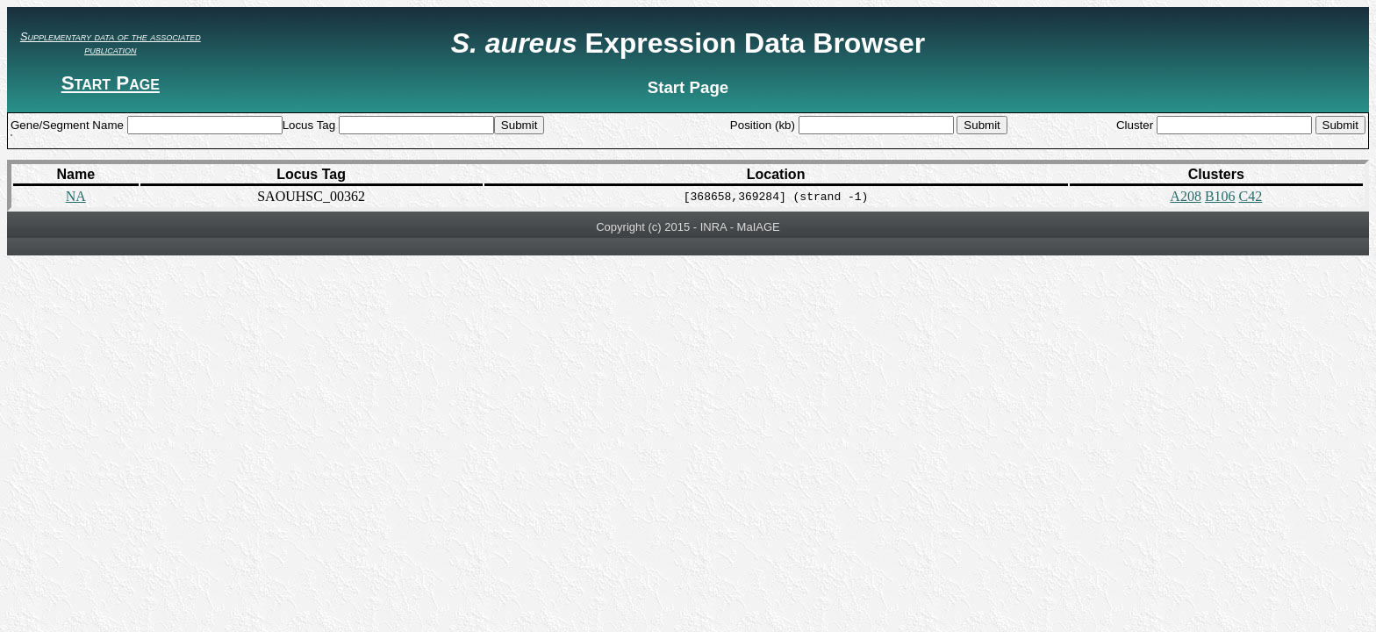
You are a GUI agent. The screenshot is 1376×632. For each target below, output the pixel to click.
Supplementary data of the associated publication (110, 43)
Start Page (110, 83)
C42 (1251, 196)
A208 (1185, 196)
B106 (1220, 196)
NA (76, 196)
